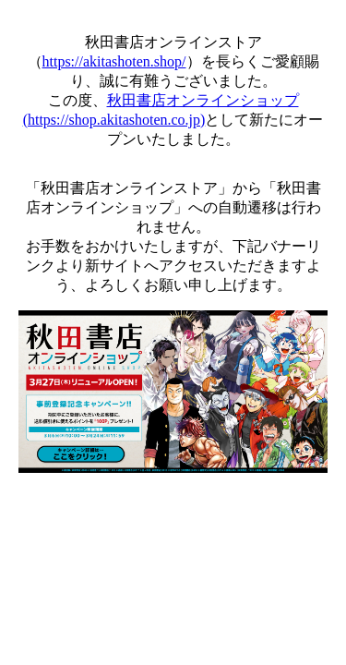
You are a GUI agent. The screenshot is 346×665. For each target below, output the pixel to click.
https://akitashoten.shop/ (114, 61)
